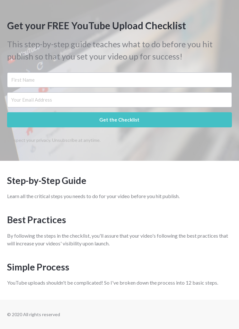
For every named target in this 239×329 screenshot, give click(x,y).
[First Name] (119, 79)
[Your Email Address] (119, 99)
